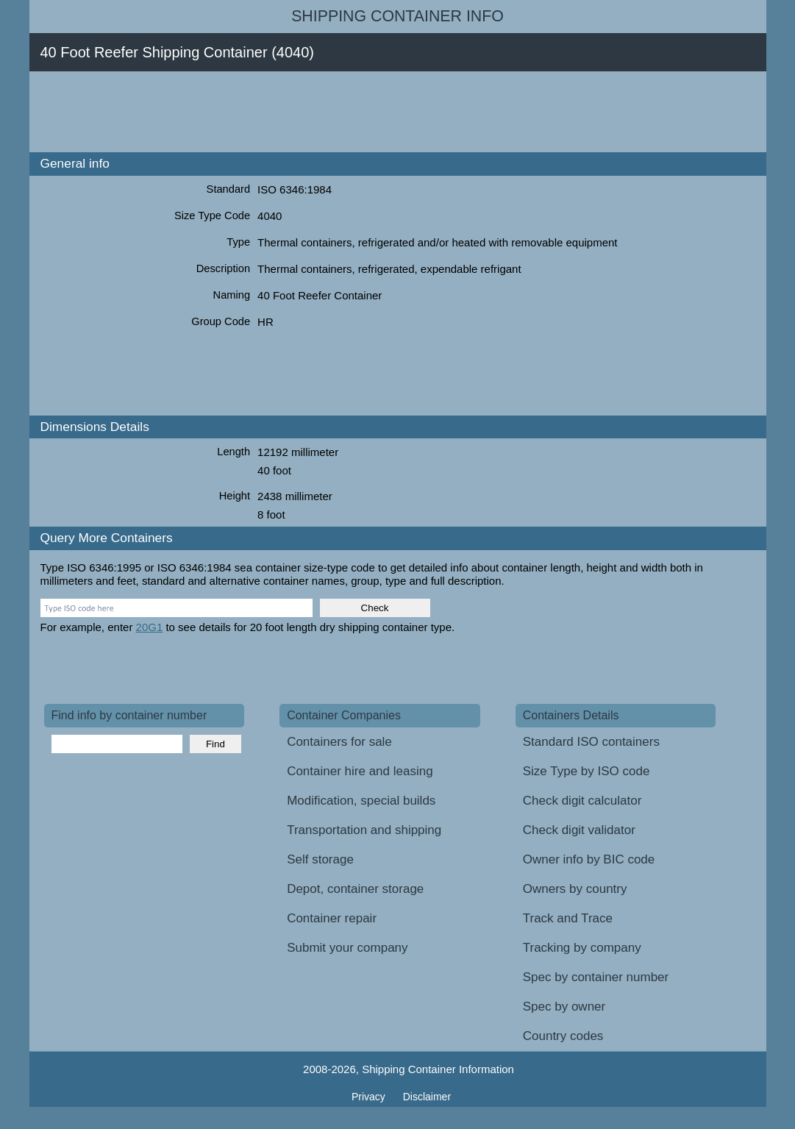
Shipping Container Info (397, 16)
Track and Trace (568, 918)
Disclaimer (427, 1097)
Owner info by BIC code (589, 859)
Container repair (332, 918)
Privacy (370, 1097)
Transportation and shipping (364, 830)
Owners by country (575, 889)
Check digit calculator (582, 801)
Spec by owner (564, 1007)
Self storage (320, 859)
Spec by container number (596, 977)
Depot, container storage (355, 889)
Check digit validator (579, 830)
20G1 (149, 627)
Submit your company (347, 948)
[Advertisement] (312, 112)
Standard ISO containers (591, 742)
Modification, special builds (361, 801)
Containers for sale (339, 742)
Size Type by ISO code (586, 771)
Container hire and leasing (359, 771)
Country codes (563, 1036)
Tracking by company (582, 948)
